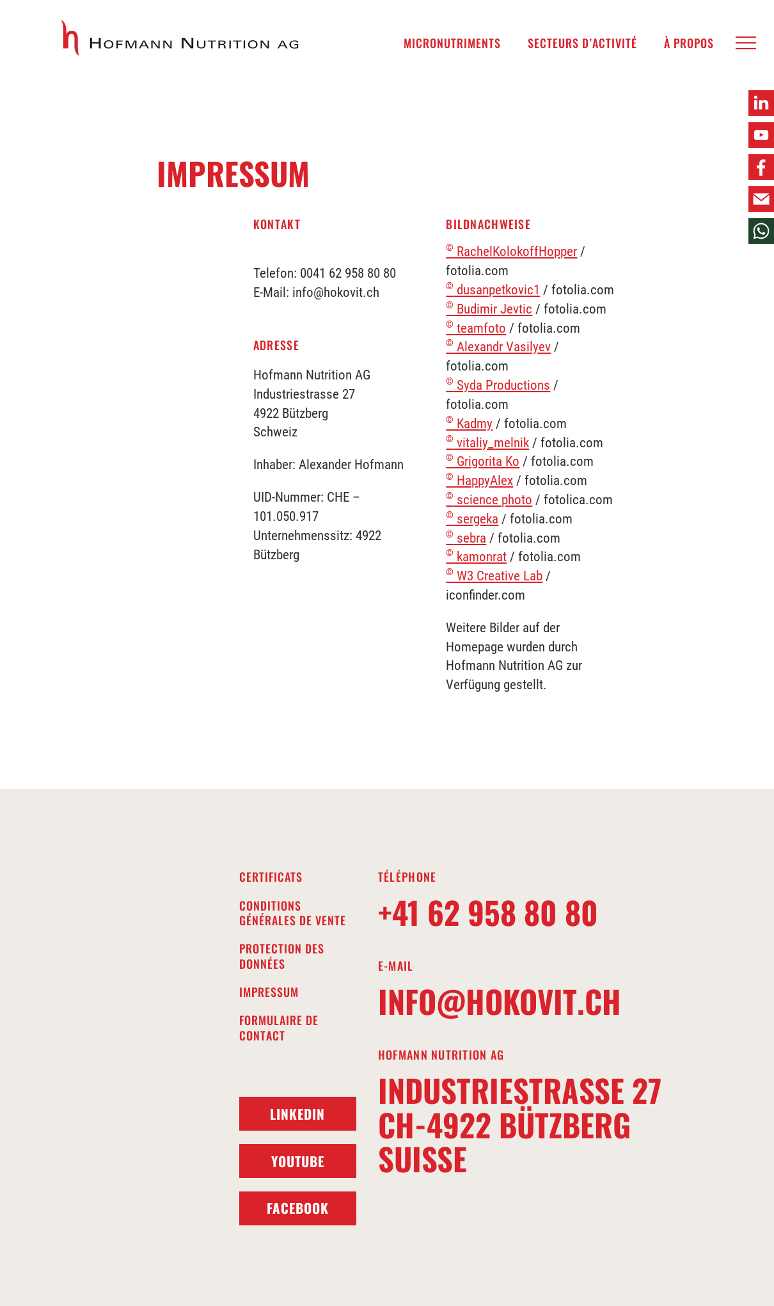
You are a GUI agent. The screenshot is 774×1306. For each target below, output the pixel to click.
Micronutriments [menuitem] (452, 43)
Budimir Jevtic (489, 309)
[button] (746, 43)
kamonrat (476, 556)
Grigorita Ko (482, 461)
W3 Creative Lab (494, 576)
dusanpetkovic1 (493, 290)
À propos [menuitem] (689, 43)
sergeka (472, 519)
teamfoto (476, 328)
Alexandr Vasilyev (498, 346)
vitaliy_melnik (487, 442)
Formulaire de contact (279, 1028)
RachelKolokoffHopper (511, 251)
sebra (466, 538)
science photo (489, 499)
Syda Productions (498, 385)
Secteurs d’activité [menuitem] (582, 43)
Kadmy (469, 423)
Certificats (271, 877)
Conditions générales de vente (292, 913)
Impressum (269, 992)
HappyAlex (479, 480)
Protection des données (281, 956)
